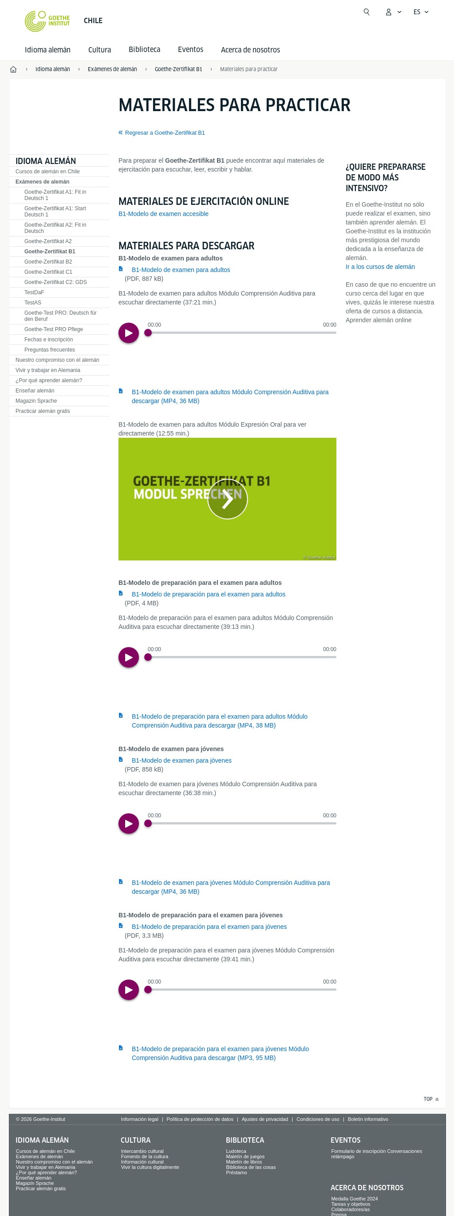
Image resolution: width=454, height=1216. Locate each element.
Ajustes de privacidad (265, 1119)
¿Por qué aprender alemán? (49, 380)
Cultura (99, 50)
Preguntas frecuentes (49, 350)
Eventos (345, 1140)
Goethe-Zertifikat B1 (49, 251)
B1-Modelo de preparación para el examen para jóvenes (209, 926)
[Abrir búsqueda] (366, 12)
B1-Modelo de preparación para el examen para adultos (208, 594)
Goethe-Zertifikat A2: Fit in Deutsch (55, 228)
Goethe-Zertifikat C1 (48, 272)
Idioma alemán (48, 50)
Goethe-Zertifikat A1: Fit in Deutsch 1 (55, 195)
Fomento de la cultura (144, 1156)
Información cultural (142, 1161)
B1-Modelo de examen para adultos (181, 269)
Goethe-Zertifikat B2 (48, 262)
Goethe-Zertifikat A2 (48, 241)
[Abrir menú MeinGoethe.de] (393, 12)
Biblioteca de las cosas (251, 1167)
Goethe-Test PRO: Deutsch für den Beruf (60, 316)
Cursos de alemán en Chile (48, 171)
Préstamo (236, 1172)
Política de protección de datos (199, 1119)
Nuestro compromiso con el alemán (57, 360)
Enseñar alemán (35, 391)
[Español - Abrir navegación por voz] (421, 12)
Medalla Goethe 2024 (354, 1198)
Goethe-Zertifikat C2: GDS (55, 282)
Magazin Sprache (36, 401)
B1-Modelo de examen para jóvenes (182, 760)
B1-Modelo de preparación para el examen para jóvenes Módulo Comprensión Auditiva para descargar (220, 1053)
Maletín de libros (244, 1161)
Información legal (139, 1119)
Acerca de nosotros (250, 50)
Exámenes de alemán (42, 182)
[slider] (242, 333)
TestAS (32, 303)
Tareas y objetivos (350, 1204)
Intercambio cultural (142, 1151)
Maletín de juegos (245, 1156)
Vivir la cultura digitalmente (150, 1167)
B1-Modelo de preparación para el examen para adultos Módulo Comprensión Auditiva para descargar (220, 721)
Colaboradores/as (350, 1209)
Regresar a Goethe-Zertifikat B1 (165, 133)
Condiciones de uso (318, 1119)
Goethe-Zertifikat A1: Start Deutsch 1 (55, 211)
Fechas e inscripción (48, 339)
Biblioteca (245, 1140)
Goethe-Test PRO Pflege (53, 329)
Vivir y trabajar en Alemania (48, 370)
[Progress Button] (148, 332)
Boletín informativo (368, 1119)
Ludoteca (236, 1151)
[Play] (128, 333)
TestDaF (34, 292)
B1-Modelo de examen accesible (163, 213)
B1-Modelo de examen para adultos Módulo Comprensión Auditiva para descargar (230, 396)
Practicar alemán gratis (43, 411)
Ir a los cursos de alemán (380, 266)
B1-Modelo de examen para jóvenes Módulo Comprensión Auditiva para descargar (231, 887)
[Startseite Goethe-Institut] (47, 21)
